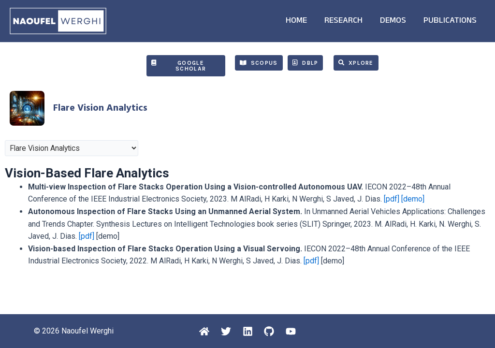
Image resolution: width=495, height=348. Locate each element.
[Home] (203, 331)
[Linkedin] (248, 331)
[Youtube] (292, 331)
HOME (296, 21)
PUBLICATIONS (450, 21)
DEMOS (393, 21)
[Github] (270, 331)
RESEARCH (343, 21)
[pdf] (391, 198)
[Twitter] (225, 331)
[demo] (412, 198)
